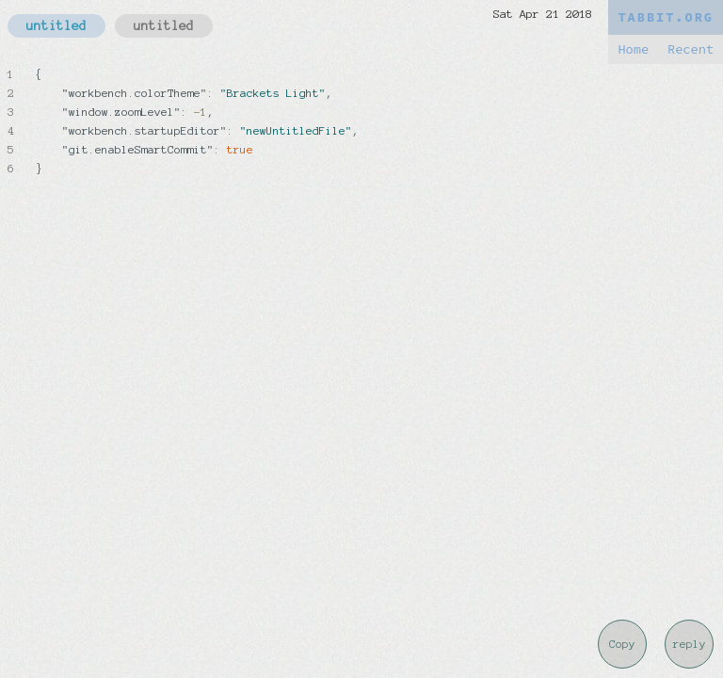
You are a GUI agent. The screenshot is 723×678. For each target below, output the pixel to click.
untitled (56, 26)
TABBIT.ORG (666, 17)
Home (633, 49)
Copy (622, 644)
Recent (690, 49)
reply (689, 644)
